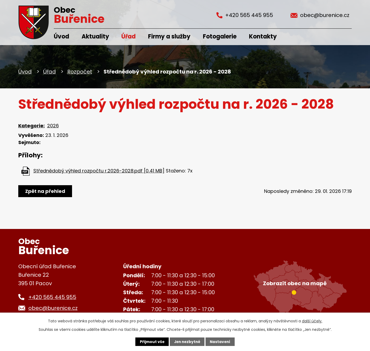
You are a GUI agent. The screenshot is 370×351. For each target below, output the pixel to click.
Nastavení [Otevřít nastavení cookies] (221, 341)
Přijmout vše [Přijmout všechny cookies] (150, 341)
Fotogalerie (220, 36)
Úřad (128, 36)
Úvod (61, 36)
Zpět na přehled (45, 191)
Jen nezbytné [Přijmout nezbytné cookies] (187, 341)
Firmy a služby (169, 36)
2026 (53, 125)
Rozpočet (79, 71)
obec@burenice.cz (53, 308)
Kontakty (263, 36)
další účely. (312, 320)
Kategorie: (31, 125)
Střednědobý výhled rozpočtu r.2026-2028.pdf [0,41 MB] (98, 170)
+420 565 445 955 (52, 297)
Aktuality (95, 36)
